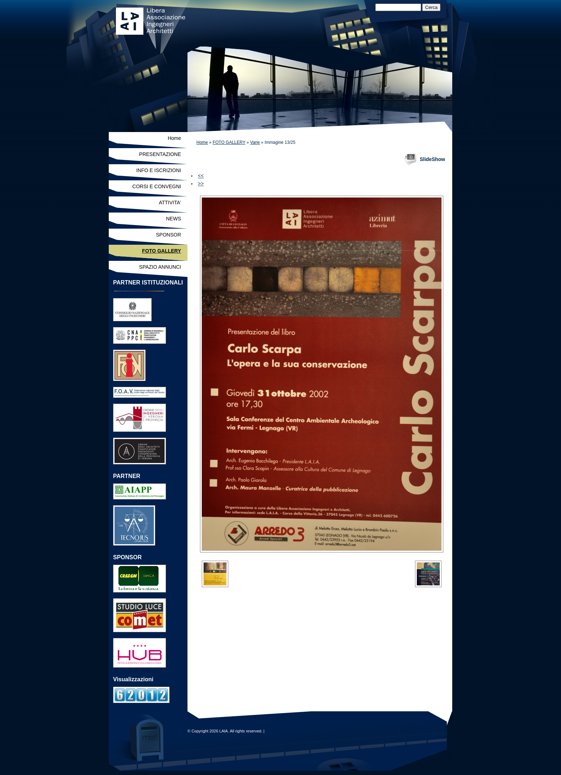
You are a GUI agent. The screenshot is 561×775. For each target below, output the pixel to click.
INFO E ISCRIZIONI (158, 170)
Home (202, 142)
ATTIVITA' (170, 202)
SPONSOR (168, 235)
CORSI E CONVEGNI (156, 186)
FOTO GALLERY (229, 142)
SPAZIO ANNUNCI (160, 267)
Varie (255, 142)
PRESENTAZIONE (160, 154)
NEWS (173, 218)
